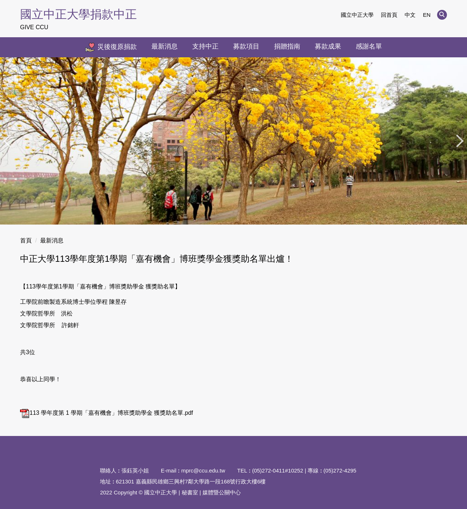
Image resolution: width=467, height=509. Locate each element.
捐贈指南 (287, 46)
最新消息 (164, 46)
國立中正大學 (357, 15)
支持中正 (205, 46)
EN (427, 15)
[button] (442, 15)
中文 (410, 15)
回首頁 (389, 15)
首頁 (26, 240)
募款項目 (246, 46)
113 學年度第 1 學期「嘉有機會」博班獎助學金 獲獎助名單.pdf (106, 413)
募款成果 (328, 46)
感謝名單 (369, 46)
